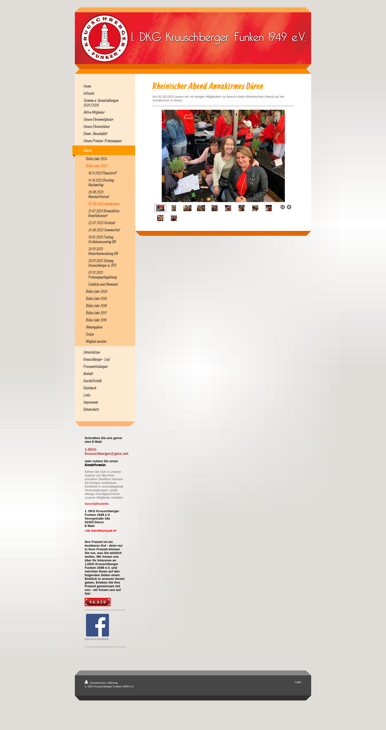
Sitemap (113, 682)
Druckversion (95, 682)
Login (298, 682)
